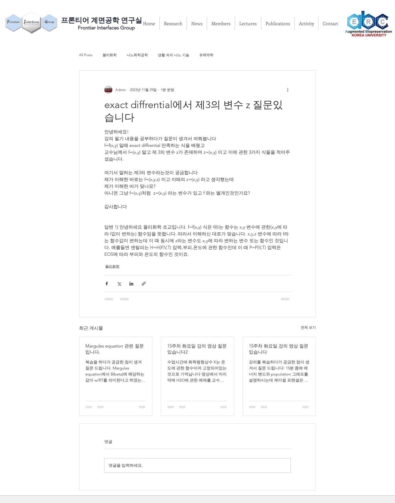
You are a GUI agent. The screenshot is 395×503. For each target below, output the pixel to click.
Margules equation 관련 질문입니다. (114, 349)
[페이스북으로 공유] (106, 283)
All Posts (85, 55)
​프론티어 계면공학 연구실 (101, 20)
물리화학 (110, 55)
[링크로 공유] (143, 283)
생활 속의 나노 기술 (173, 55)
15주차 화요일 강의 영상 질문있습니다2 (197, 349)
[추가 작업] (288, 90)
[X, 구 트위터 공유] (119, 283)
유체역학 (206, 55)
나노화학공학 (137, 55)
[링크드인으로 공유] (131, 283)
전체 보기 (308, 327)
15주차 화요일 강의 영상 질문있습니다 (278, 349)
